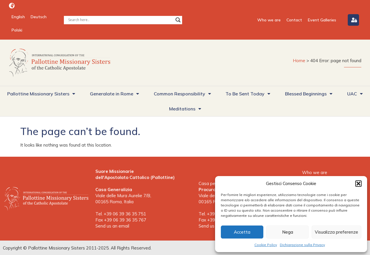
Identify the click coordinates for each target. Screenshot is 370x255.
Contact (294, 20)
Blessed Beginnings (308, 93)
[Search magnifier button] (178, 20)
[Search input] (120, 20)
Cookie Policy (265, 245)
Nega (287, 232)
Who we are (269, 20)
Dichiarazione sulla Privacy (302, 245)
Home (299, 60)
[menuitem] (18, 16)
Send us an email (112, 226)
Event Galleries (322, 20)
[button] (358, 183)
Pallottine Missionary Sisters (41, 93)
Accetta (242, 232)
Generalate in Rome (114, 93)
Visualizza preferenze (336, 232)
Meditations (185, 109)
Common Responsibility (182, 93)
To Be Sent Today (247, 93)
